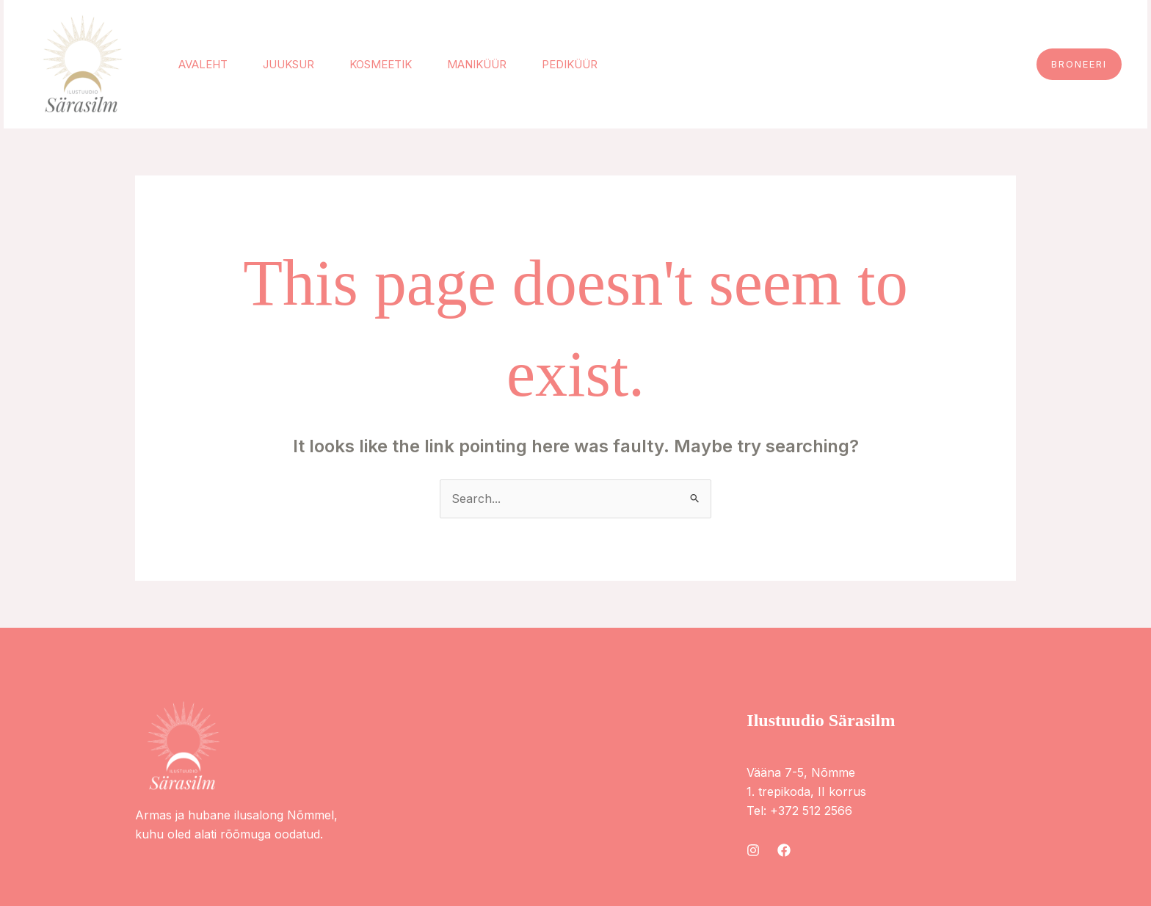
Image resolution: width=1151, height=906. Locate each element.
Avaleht (203, 64)
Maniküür (476, 64)
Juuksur (288, 64)
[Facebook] (784, 850)
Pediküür (570, 64)
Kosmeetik (380, 64)
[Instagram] (753, 850)
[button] (1079, 64)
